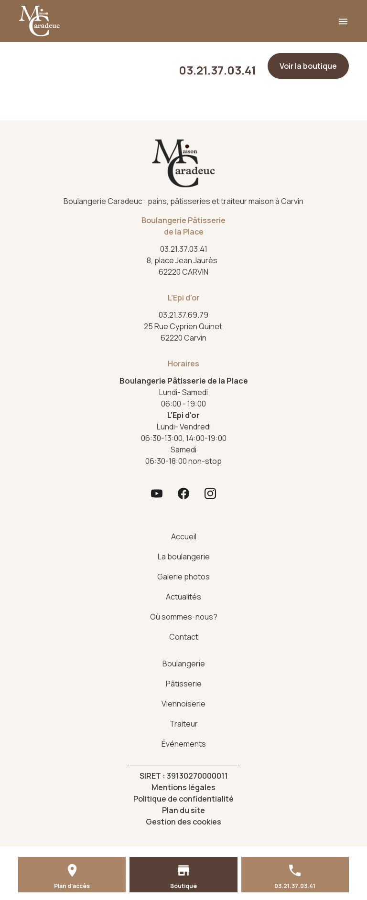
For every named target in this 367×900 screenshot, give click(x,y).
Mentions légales (183, 787)
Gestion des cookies (183, 821)
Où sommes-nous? (183, 616)
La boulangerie (184, 556)
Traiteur (184, 723)
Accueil (183, 536)
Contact (183, 637)
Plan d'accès (72, 886)
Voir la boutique (308, 66)
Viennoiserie (183, 703)
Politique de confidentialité (183, 798)
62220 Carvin (184, 332)
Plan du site (183, 810)
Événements (184, 744)
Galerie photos (183, 576)
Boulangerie (183, 663)
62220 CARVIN (183, 266)
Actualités (183, 596)
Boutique (183, 886)
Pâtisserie (184, 683)
